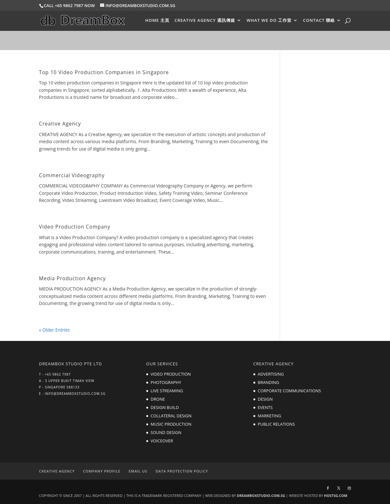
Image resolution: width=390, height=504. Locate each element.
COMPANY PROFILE (102, 471)
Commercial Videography (72, 175)
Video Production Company (74, 226)
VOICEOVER (162, 441)
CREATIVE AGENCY (57, 471)
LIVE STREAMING (167, 391)
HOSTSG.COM (335, 495)
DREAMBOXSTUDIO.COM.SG (261, 495)
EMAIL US (138, 471)
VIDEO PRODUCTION (171, 374)
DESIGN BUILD (165, 407)
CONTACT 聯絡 (319, 20)
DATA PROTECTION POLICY (182, 471)
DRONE (158, 399)
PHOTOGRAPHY (166, 382)
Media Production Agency (72, 278)
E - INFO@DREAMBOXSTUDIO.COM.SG (72, 393)
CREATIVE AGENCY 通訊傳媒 (204, 20)
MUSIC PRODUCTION (171, 424)
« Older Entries (54, 330)
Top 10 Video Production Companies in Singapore (104, 72)
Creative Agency (60, 123)
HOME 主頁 (157, 20)
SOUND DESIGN (166, 432)
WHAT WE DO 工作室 (269, 20)
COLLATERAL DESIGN (171, 416)
